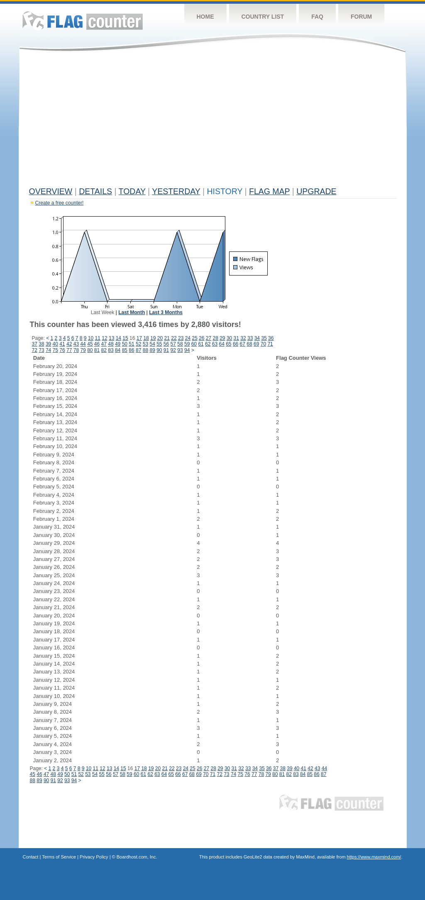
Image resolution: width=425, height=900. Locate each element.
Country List (263, 16)
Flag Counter (82, 20)
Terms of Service (59, 856)
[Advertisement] (212, 121)
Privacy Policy (94, 856)
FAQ (317, 16)
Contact (31, 856)
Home (205, 16)
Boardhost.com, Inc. (137, 856)
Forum (361, 16)
